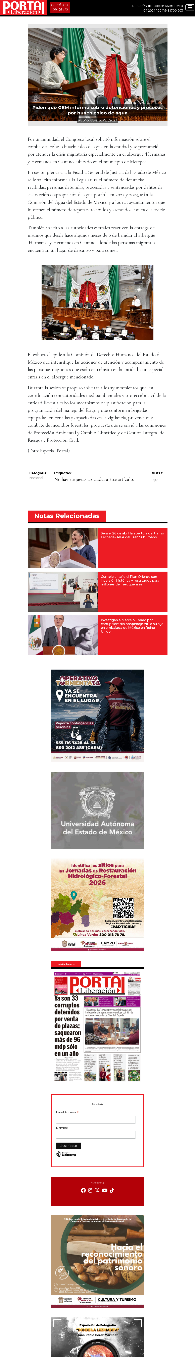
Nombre (62, 1128)
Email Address (67, 1112)
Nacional (36, 478)
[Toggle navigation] (190, 7)
